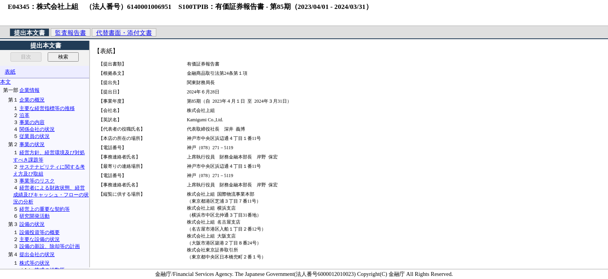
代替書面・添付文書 (124, 32)
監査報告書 (70, 32)
